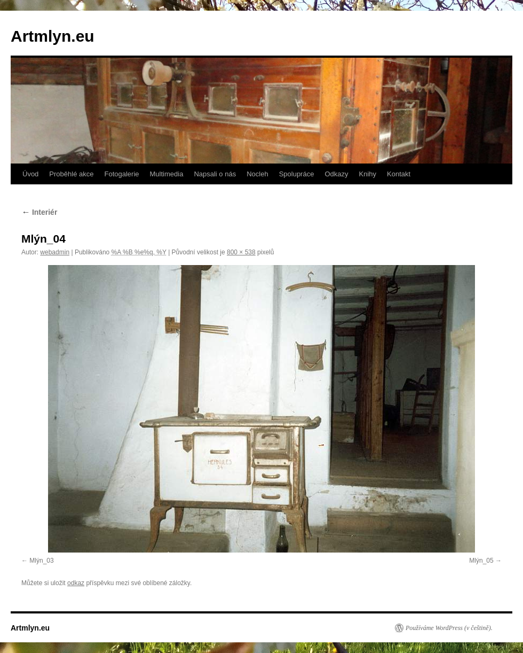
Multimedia (167, 174)
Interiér (39, 212)
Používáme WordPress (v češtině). (449, 628)
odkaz (75, 583)
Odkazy (336, 174)
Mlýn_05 (481, 560)
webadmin (54, 252)
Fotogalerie (121, 174)
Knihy (368, 174)
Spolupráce (296, 174)
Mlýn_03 (41, 560)
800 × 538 (241, 252)
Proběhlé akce (71, 174)
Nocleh (257, 174)
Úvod (30, 174)
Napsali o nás (215, 174)
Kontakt (398, 174)
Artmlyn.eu (52, 36)
